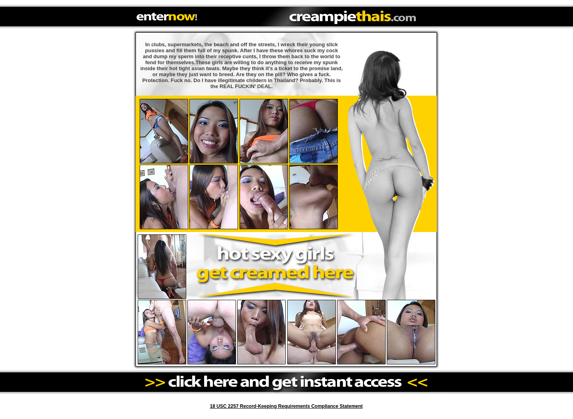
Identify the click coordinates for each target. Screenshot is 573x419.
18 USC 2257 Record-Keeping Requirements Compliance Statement (286, 406)
